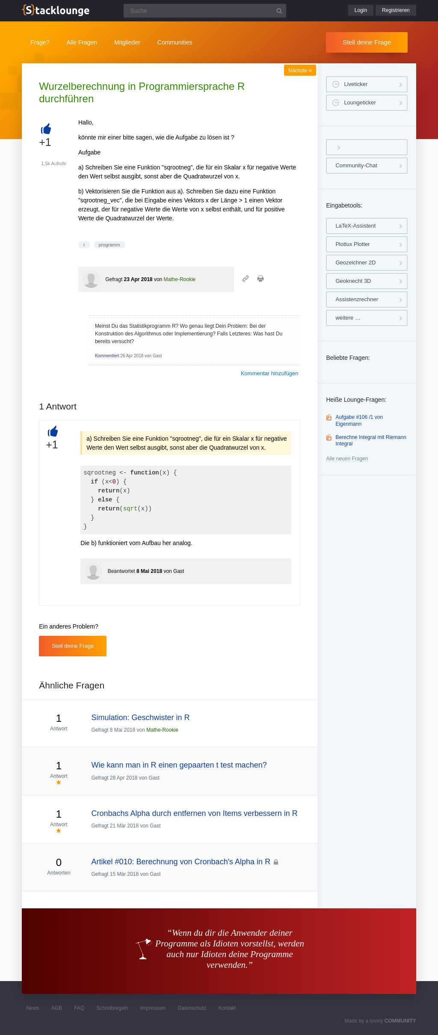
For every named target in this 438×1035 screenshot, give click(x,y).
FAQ (79, 1008)
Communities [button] (174, 42)
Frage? (39, 42)
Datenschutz (192, 1008)
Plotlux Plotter (352, 244)
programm (109, 244)
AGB (56, 1008)
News (32, 1008)
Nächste (300, 71)
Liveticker (355, 84)
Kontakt (227, 1008)
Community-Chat (356, 165)
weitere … (348, 317)
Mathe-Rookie (180, 279)
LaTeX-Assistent (355, 225)
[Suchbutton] (279, 11)
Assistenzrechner (356, 299)
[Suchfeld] (205, 11)
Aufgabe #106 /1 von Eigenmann (359, 420)
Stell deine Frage (367, 42)
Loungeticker (360, 102)
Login (361, 10)
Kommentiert (107, 355)
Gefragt (113, 279)
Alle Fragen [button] (82, 42)
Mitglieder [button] (127, 42)
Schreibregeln (112, 1008)
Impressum (153, 1008)
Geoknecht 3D (353, 281)
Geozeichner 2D (355, 262)
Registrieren (396, 10)
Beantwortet (121, 571)
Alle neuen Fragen (347, 459)
